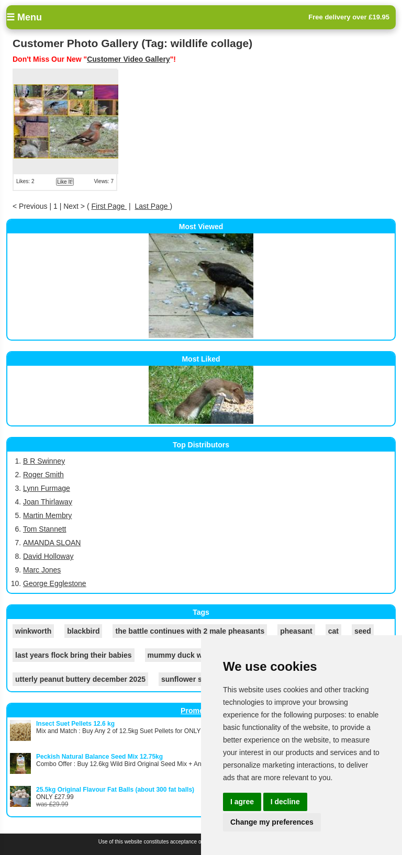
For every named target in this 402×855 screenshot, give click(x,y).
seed (362, 631)
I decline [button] (285, 801)
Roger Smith (43, 474)
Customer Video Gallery (128, 59)
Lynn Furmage (46, 488)
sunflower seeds (190, 679)
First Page (109, 206)
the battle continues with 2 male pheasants (189, 631)
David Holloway (48, 556)
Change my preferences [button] (272, 822)
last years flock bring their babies (73, 655)
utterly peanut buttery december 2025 (80, 679)
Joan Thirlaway (47, 502)
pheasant (296, 631)
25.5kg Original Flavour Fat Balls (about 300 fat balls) (115, 789)
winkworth (33, 631)
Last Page (152, 206)
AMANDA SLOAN (52, 542)
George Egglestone (54, 583)
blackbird (83, 631)
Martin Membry (47, 515)
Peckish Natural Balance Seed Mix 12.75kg (99, 756)
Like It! (64, 182)
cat (333, 631)
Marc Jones (42, 570)
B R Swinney (44, 461)
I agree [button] (242, 801)
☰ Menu (24, 17)
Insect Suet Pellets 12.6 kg (75, 723)
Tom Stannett (44, 529)
